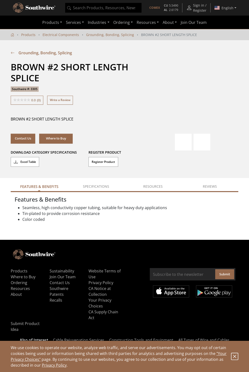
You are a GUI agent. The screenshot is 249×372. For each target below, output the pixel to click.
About (16, 294)
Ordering (19, 282)
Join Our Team (194, 22)
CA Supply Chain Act (103, 314)
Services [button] (73, 22)
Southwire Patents (59, 291)
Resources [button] (146, 22)
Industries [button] (97, 22)
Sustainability (62, 271)
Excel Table (25, 162)
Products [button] (50, 22)
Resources (20, 288)
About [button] (168, 22)
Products (28, 34)
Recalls (56, 300)
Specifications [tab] (96, 186)
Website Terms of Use (105, 273)
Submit (224, 274)
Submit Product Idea (25, 326)
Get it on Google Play (214, 291)
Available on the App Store (171, 291)
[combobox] (103, 8)
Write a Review (60, 100)
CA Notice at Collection (100, 291)
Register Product (103, 162)
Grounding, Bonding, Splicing (110, 34)
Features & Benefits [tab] (39, 186)
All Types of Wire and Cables (204, 340)
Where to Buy (56, 138)
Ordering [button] (121, 22)
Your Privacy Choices (100, 303)
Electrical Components (61, 34)
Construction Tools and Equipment (141, 340)
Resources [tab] (153, 186)
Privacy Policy (54, 365)
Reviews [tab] (210, 186)
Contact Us (23, 138)
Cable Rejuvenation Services (78, 340)
